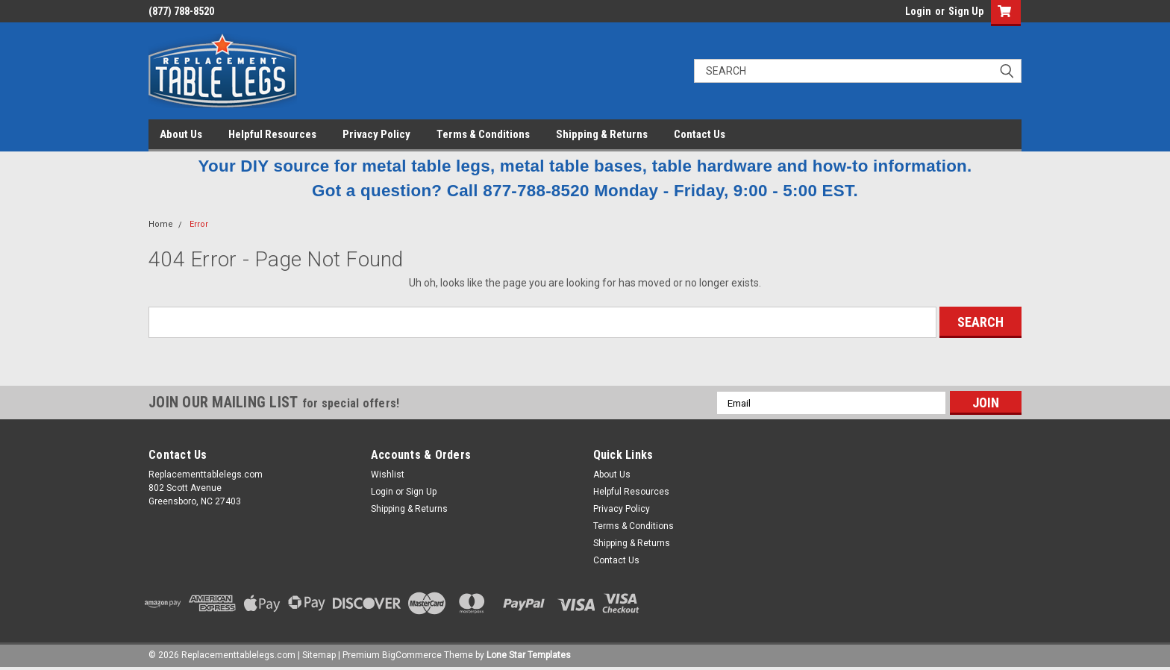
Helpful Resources (272, 134)
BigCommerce (412, 655)
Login (918, 11)
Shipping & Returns (602, 134)
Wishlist (387, 474)
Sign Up (965, 11)
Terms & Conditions (483, 134)
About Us (181, 134)
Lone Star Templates (529, 655)
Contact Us (699, 134)
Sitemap (319, 655)
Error (199, 224)
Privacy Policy (376, 134)
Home (160, 224)
